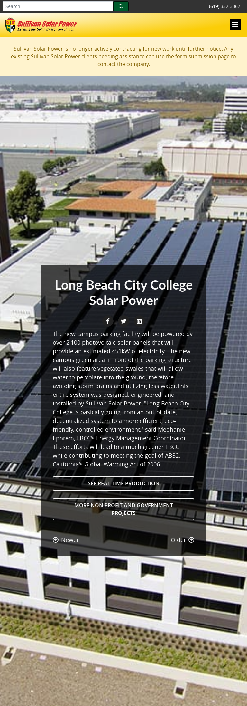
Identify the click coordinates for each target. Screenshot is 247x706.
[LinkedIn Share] (139, 320)
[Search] (121, 6)
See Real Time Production (124, 483)
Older (182, 540)
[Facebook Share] (108, 320)
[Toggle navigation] (235, 24)
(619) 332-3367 (224, 6)
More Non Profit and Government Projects (123, 509)
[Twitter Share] (124, 320)
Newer (66, 540)
